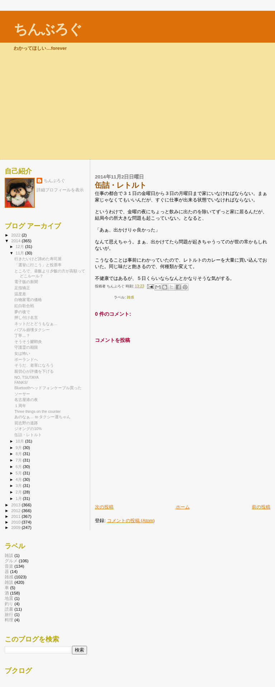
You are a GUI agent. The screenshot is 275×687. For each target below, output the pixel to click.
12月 (20, 246)
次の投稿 (104, 507)
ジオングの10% (28, 428)
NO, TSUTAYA (26, 377)
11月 (20, 253)
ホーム (183, 507)
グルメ (11, 560)
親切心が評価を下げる (34, 371)
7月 (19, 460)
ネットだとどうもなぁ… (36, 323)
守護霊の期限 (26, 347)
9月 (19, 447)
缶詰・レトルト (28, 435)
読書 (9, 609)
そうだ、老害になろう (34, 365)
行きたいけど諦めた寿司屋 (38, 259)
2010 (16, 522)
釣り (9, 603)
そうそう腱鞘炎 (28, 341)
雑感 (130, 297)
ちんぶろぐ (48, 29)
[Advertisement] (137, 105)
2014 (16, 240)
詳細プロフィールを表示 (60, 189)
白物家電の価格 (28, 299)
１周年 (20, 406)
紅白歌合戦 (24, 306)
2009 (16, 527)
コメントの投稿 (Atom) (131, 520)
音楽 (9, 566)
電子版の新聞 (26, 282)
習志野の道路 (26, 423)
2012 (16, 510)
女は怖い (22, 353)
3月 (19, 485)
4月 (19, 479)
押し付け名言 (26, 317)
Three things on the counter (37, 411)
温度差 (20, 294)
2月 (19, 492)
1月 (19, 498)
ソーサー (22, 394)
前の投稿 (261, 507)
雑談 (9, 582)
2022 (16, 235)
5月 (19, 473)
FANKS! (21, 382)
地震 (9, 598)
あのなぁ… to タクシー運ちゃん (42, 417)
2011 (16, 516)
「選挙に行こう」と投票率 (38, 265)
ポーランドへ (26, 359)
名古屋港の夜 (26, 399)
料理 (9, 619)
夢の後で (22, 312)
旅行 (9, 614)
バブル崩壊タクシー (32, 330)
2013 (16, 504)
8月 (19, 454)
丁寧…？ (22, 335)
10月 (20, 441)
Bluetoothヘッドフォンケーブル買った (48, 388)
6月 (19, 466)
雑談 (9, 555)
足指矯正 (22, 288)
